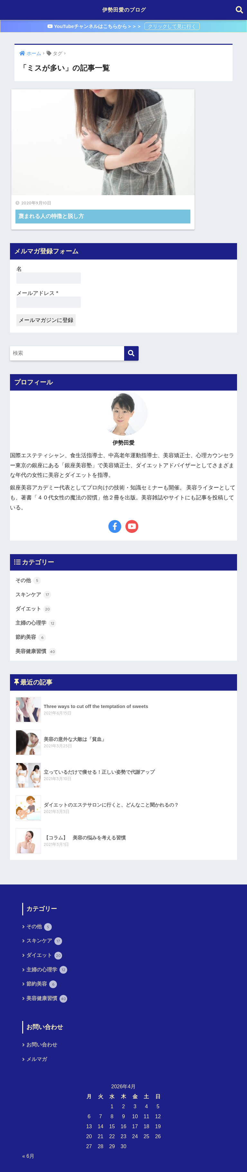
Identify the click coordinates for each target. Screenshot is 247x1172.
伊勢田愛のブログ (124, 9)
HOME (123, 1145)
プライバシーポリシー (122, 1155)
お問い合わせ (41, 1001)
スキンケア (34, 548)
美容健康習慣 (37, 606)
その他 (28, 534)
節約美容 (31, 591)
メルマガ (36, 1015)
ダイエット (34, 562)
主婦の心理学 (37, 577)
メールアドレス (37, 246)
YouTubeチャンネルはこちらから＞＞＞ (95, 26)
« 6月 (28, 1112)
